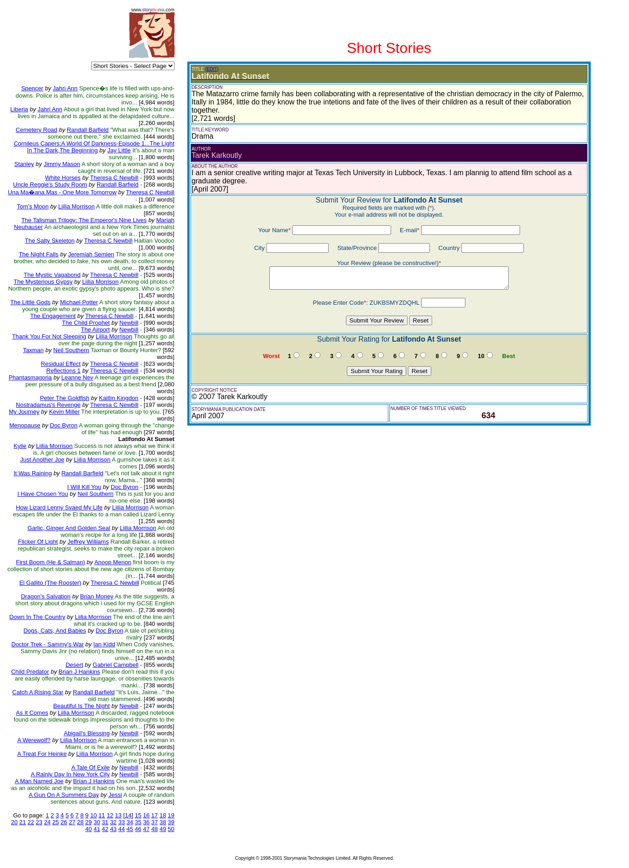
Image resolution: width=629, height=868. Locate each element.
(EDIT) (211, 69)
